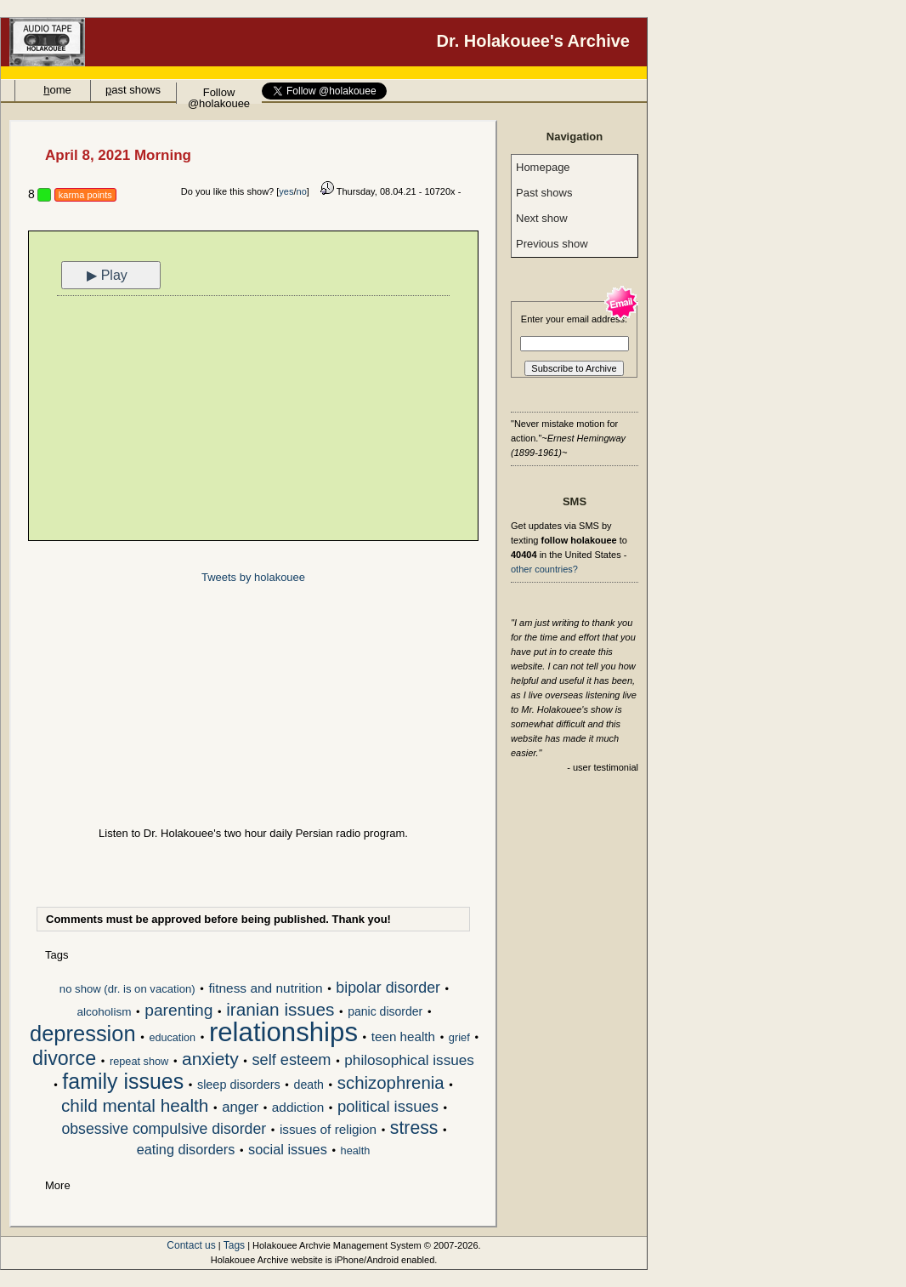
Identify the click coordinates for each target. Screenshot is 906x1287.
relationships (283, 1033)
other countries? (544, 569)
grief (459, 1037)
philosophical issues (409, 1060)
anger (240, 1107)
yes (286, 191)
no (302, 191)
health (356, 1150)
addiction (298, 1107)
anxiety (210, 1059)
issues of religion (328, 1129)
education (172, 1038)
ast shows (133, 89)
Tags (234, 1245)
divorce (64, 1059)
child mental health (134, 1106)
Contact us (191, 1245)
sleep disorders (238, 1084)
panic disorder (385, 1011)
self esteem (291, 1060)
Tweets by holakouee (253, 577)
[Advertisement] (253, 420)
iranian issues (280, 1010)
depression (83, 1035)
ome (57, 89)
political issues (388, 1107)
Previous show (552, 243)
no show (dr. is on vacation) (127, 988)
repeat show (139, 1061)
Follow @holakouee (219, 95)
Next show (542, 218)
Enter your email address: (574, 319)
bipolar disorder (388, 988)
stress (414, 1128)
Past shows (544, 192)
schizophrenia (391, 1084)
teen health (403, 1036)
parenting (178, 1011)
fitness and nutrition (265, 988)
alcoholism (104, 1011)
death (309, 1084)
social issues (287, 1149)
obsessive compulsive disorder (163, 1129)
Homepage (543, 167)
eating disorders (186, 1149)
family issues (123, 1082)
